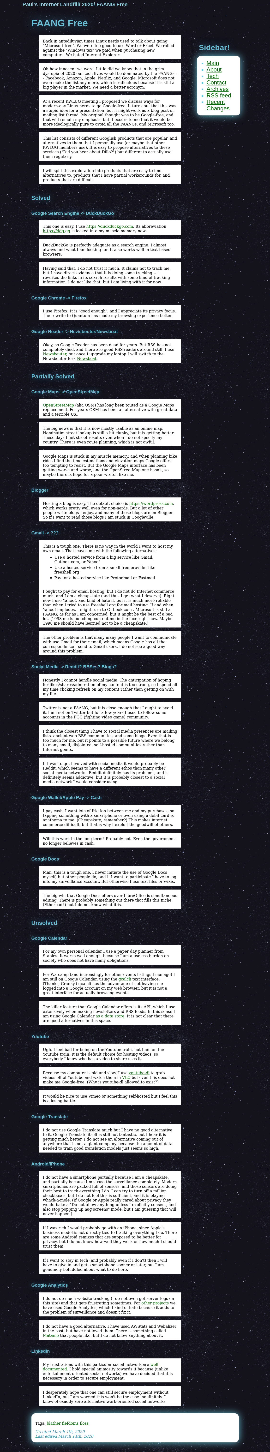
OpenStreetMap (58, 405)
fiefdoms (70, 1423)
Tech (213, 76)
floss (84, 1423)
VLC (126, 1077)
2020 (88, 4)
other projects (155, 1303)
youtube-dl (139, 1073)
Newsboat (86, 358)
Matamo (51, 1335)
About (214, 69)
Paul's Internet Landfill (51, 4)
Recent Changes (218, 105)
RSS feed (219, 95)
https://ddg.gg (56, 231)
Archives (218, 89)
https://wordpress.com (151, 503)
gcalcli (124, 979)
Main (213, 63)
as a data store (110, 1016)
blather (54, 1423)
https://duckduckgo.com (109, 226)
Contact (217, 82)
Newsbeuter (54, 354)
